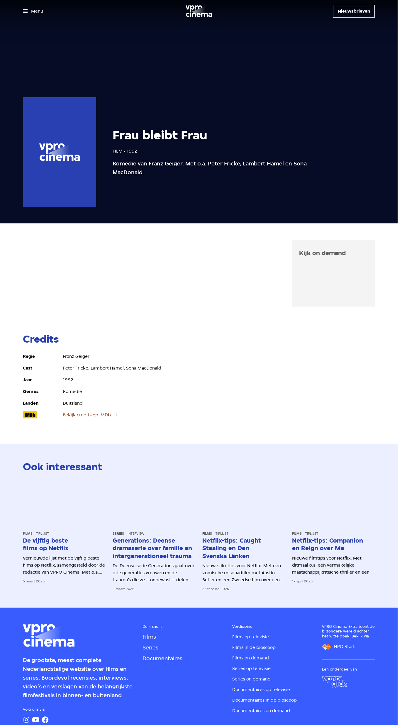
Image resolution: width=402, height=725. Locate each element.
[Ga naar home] (199, 11)
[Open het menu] (33, 11)
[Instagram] (26, 719)
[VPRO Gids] (335, 682)
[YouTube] (35, 719)
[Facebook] (45, 719)
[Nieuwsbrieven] (354, 11)
